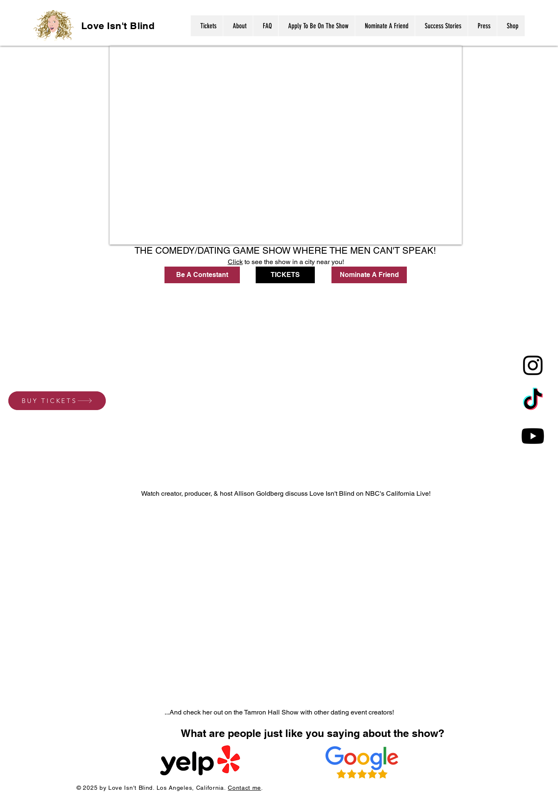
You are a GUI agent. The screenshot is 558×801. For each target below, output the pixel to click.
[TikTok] (533, 401)
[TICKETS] (285, 275)
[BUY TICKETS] (57, 400)
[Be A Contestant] (202, 275)
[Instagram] (533, 365)
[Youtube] (533, 436)
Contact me (244, 787)
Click (235, 262)
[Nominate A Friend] (369, 275)
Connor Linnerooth (404, 239)
